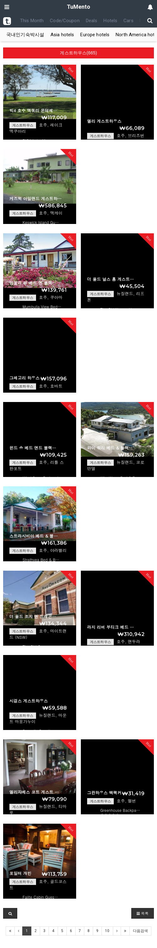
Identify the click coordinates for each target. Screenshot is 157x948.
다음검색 (140, 931)
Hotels (110, 20)
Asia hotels (62, 34)
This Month (32, 20)
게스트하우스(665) (78, 52)
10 (107, 931)
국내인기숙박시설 (25, 34)
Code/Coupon (64, 20)
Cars (128, 20)
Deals (91, 20)
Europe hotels (94, 34)
